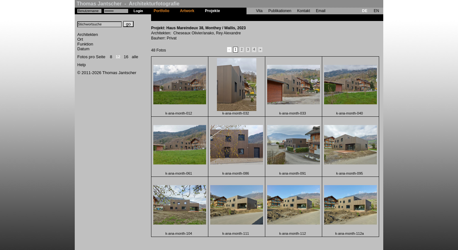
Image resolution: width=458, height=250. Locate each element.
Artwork (187, 11)
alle (135, 56)
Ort (80, 39)
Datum (83, 48)
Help (81, 64)
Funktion (85, 44)
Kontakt (303, 11)
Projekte (212, 11)
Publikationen (279, 11)
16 (126, 56)
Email (320, 11)
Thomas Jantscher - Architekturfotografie (128, 3)
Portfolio (161, 11)
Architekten (87, 34)
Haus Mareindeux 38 (243, 17)
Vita (259, 11)
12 (118, 56)
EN (376, 11)
